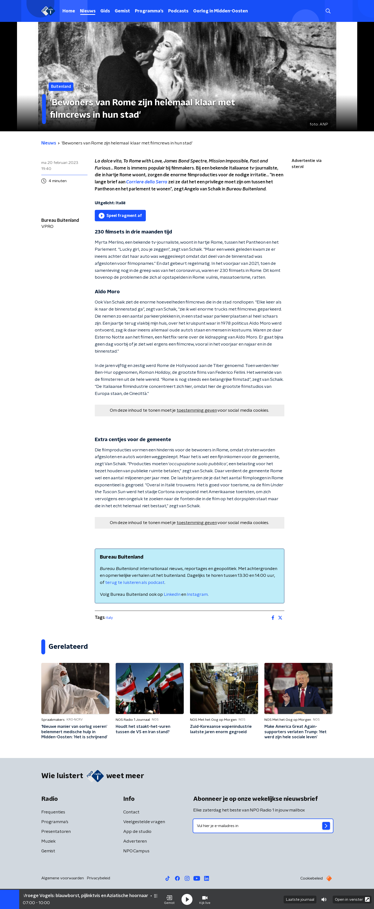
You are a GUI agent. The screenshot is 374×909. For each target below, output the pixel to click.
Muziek (48, 841)
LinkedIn (172, 594)
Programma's (149, 11)
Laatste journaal (300, 899)
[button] (169, 899)
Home (68, 11)
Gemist (122, 11)
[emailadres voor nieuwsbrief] (263, 826)
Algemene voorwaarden (62, 878)
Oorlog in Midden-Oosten (220, 11)
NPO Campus (136, 851)
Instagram (197, 594)
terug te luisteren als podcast (135, 582)
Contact (131, 812)
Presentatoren (56, 831)
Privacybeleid (98, 878)
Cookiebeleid (311, 878)
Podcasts (178, 11)
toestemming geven (197, 410)
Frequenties (53, 812)
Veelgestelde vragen (144, 822)
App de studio (137, 831)
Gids (105, 11)
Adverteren (135, 841)
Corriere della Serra (146, 182)
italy (109, 618)
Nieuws (88, 11)
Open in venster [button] (352, 898)
